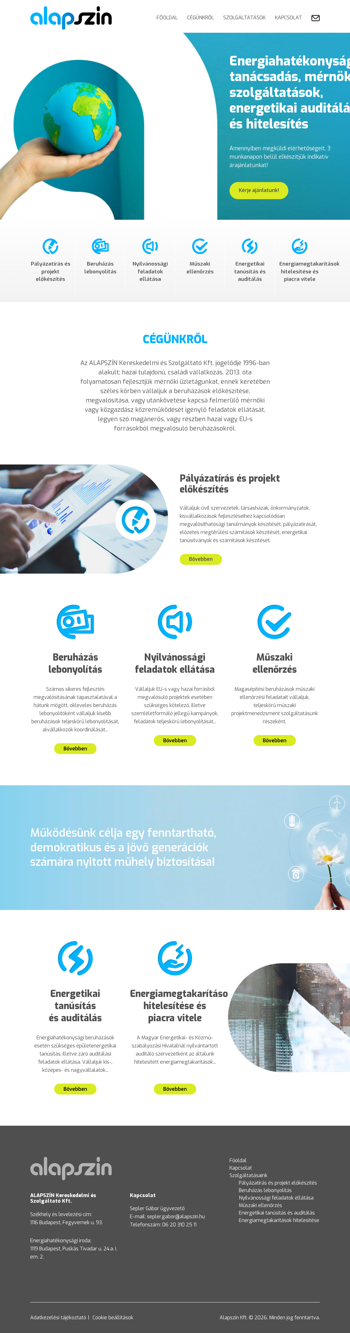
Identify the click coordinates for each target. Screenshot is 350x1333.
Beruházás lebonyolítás (265, 1190)
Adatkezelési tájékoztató (58, 1317)
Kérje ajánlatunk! (259, 190)
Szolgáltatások (244, 17)
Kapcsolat (288, 17)
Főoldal (167, 17)
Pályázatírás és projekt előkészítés (278, 1183)
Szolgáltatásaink (248, 1175)
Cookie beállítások (112, 1317)
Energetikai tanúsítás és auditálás (277, 1213)
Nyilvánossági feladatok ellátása (276, 1198)
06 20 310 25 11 (179, 1224)
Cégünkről (200, 17)
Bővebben (201, 559)
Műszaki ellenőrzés (260, 1205)
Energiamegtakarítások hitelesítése (279, 1220)
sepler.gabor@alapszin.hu (176, 1216)
